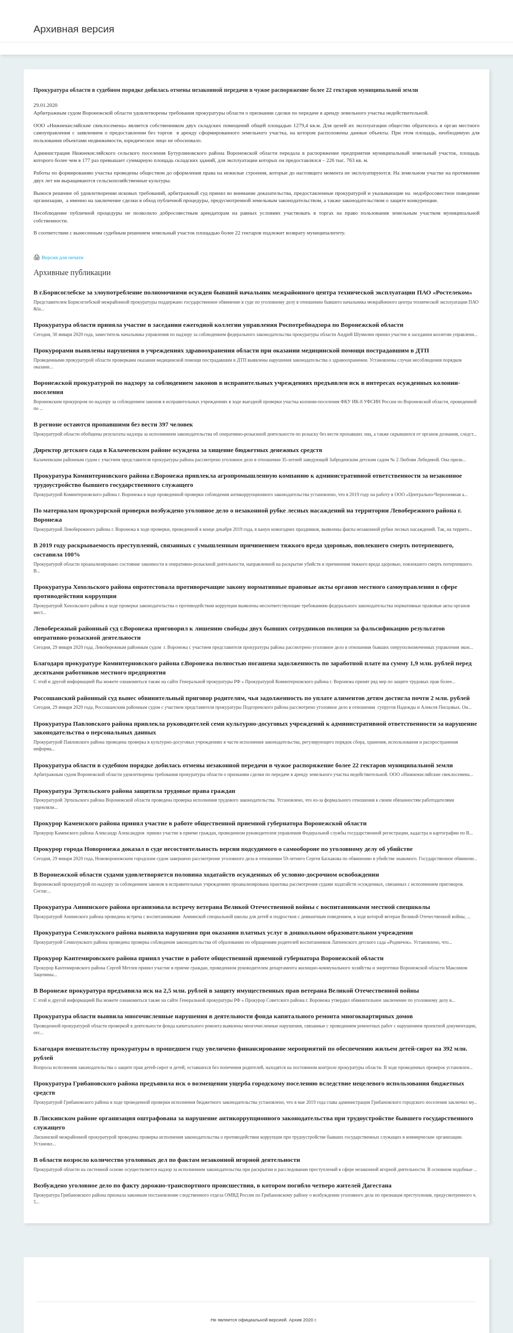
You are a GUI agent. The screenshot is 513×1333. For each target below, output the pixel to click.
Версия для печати (63, 257)
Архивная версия (73, 28)
